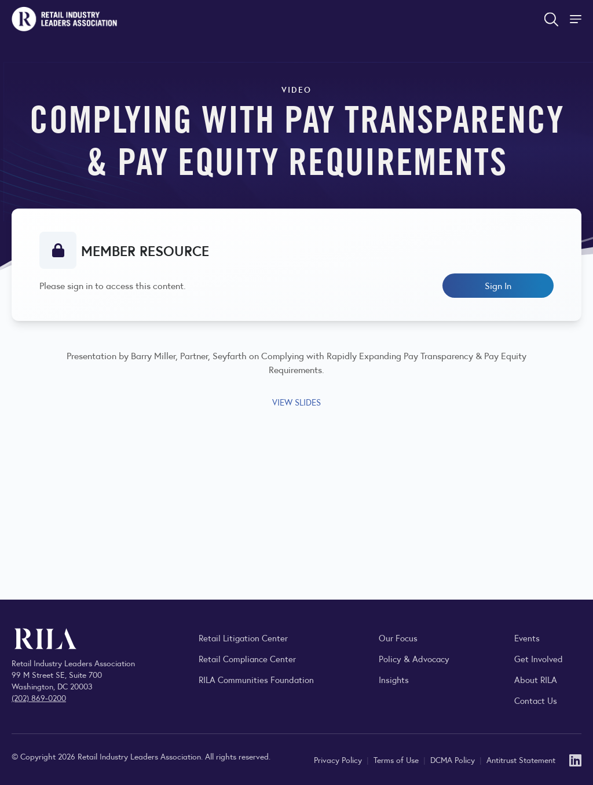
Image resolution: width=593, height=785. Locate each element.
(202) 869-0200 (39, 697)
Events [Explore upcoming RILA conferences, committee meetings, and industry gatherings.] (527, 637)
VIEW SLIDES (296, 401)
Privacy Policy (339, 759)
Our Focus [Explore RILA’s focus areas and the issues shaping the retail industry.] (398, 637)
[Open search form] (551, 19)
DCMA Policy (453, 759)
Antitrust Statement (520, 759)
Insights (394, 679)
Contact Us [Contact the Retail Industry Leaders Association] (535, 700)
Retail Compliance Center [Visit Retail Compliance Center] (247, 658)
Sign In (498, 285)
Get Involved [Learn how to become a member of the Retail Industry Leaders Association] (538, 658)
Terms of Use (397, 759)
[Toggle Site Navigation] (577, 19)
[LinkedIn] (575, 759)
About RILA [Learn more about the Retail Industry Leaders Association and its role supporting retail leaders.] (535, 679)
